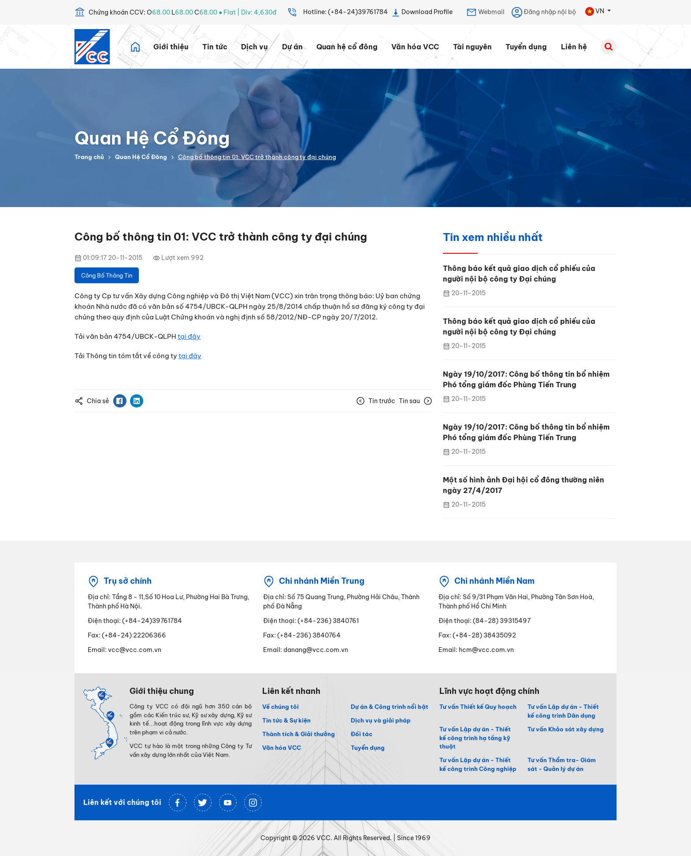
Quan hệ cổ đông (347, 46)
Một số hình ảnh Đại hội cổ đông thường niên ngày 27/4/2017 (523, 485)
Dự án (292, 46)
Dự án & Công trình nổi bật (389, 706)
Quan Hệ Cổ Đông (141, 156)
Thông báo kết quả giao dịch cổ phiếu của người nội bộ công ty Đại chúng (519, 273)
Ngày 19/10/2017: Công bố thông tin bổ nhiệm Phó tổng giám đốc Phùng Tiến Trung (526, 379)
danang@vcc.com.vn (315, 650)
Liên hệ (574, 46)
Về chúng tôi (280, 706)
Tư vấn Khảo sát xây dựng (566, 729)
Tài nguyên (472, 46)
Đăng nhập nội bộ (544, 12)
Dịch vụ (254, 46)
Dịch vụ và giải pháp (381, 720)
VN (595, 11)
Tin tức (214, 46)
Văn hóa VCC (415, 46)
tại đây (189, 336)
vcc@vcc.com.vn (134, 650)
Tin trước (375, 401)
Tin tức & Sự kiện (286, 720)
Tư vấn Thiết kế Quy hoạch (477, 706)
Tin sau (415, 401)
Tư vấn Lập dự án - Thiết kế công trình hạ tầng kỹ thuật (475, 738)
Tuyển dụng (526, 46)
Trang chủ (89, 156)
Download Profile (422, 12)
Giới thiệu (170, 46)
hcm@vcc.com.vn (486, 650)
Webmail (485, 12)
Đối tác (361, 733)
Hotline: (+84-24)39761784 (337, 12)
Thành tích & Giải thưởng (298, 733)
